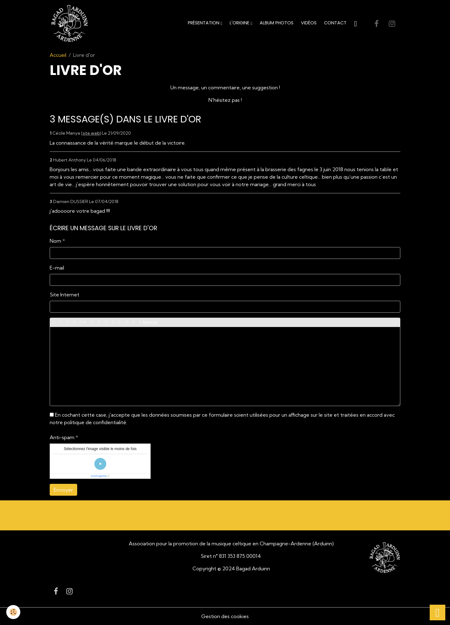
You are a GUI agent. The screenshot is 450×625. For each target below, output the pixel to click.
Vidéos (309, 23)
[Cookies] (13, 612)
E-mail (57, 268)
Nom (55, 241)
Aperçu (149, 322)
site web (91, 133)
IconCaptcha (99, 476)
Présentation (204, 23)
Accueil (58, 55)
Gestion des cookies (225, 616)
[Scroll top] (437, 612)
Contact (335, 23)
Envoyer (63, 490)
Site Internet (64, 294)
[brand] (71, 23)
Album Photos (276, 23)
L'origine (240, 23)
